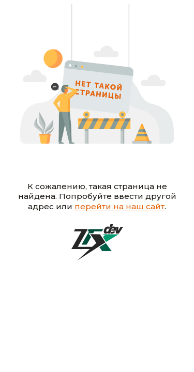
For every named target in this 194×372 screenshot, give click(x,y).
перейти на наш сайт (119, 206)
